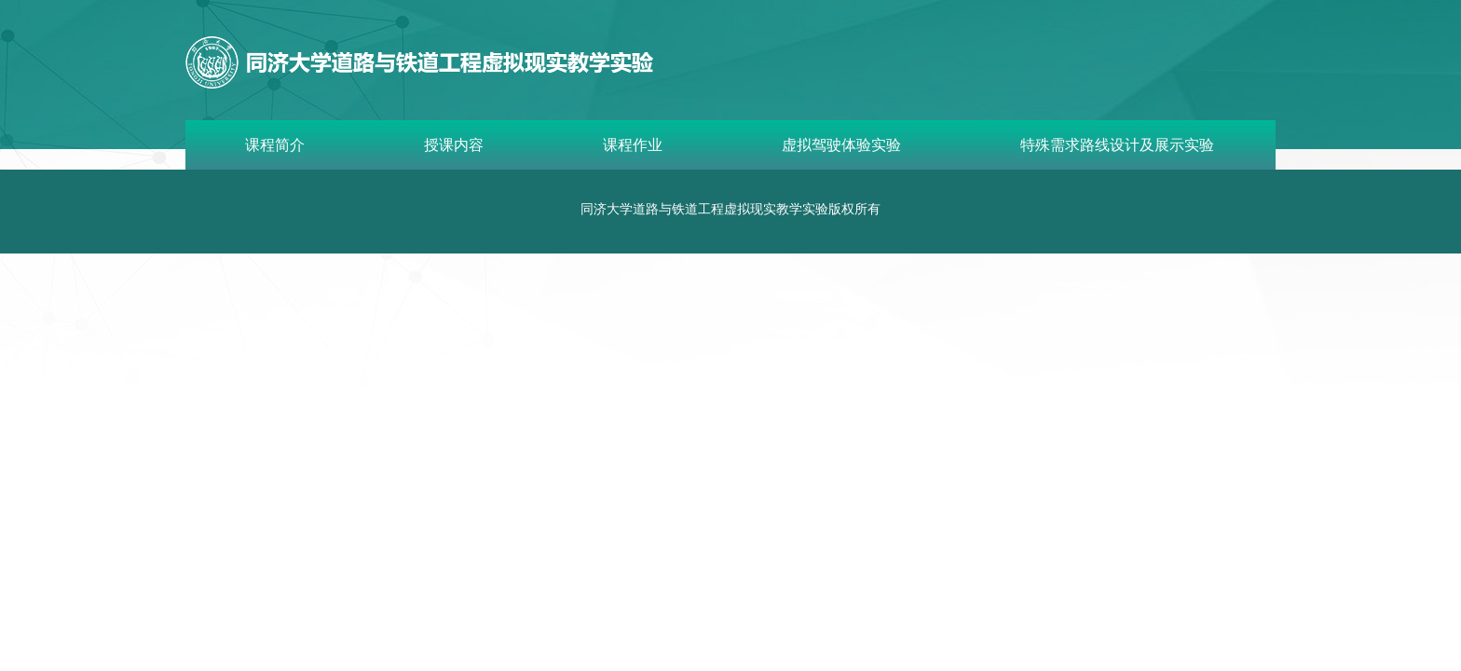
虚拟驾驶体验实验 (841, 145)
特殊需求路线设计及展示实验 (1117, 145)
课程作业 (632, 145)
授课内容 (454, 145)
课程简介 (275, 145)
